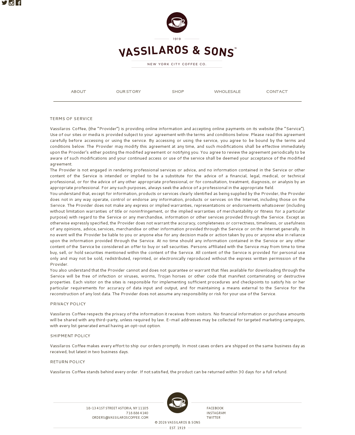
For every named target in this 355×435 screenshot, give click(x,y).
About (78, 91)
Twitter (4, 3)
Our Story (128, 91)
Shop (178, 91)
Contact (277, 91)
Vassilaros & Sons (177, 40)
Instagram (11, 3)
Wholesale (227, 91)
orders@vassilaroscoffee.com (120, 417)
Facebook (18, 3)
